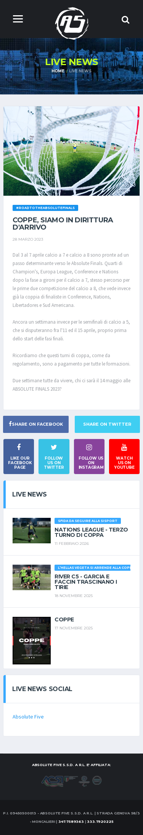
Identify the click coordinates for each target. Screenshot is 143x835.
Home (57, 71)
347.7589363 (71, 821)
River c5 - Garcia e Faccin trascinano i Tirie (86, 582)
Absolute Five (28, 716)
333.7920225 (100, 821)
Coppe (64, 619)
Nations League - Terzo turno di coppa (91, 532)
